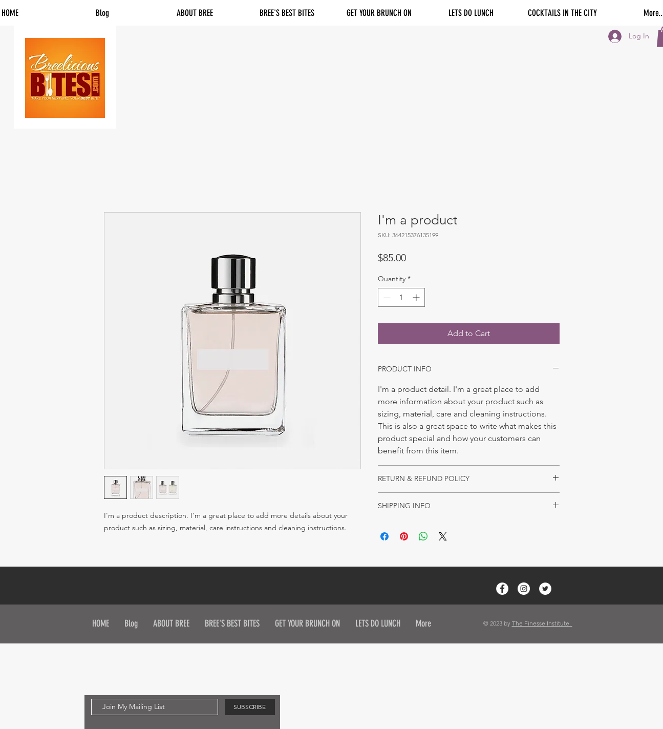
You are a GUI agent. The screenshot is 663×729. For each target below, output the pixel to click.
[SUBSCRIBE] (250, 707)
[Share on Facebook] (384, 536)
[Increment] (417, 297)
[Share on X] (443, 536)
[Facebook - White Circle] (502, 588)
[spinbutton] (401, 297)
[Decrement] (385, 297)
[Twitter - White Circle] (545, 588)
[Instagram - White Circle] (524, 588)
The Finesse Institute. (542, 623)
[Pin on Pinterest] (404, 536)
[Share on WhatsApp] (423, 536)
